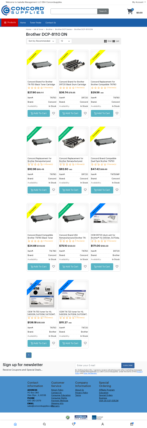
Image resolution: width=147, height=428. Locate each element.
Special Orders (106, 395)
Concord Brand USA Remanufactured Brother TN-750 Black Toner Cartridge (72, 238)
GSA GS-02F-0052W (108, 401)
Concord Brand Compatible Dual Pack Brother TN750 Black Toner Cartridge (103, 161)
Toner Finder (35, 23)
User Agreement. (90, 373)
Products (10, 22)
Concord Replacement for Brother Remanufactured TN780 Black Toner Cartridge (41, 161)
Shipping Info (57, 404)
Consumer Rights (59, 398)
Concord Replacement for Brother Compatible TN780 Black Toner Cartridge (103, 84)
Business (103, 398)
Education (103, 393)
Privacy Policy (81, 393)
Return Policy (57, 390)
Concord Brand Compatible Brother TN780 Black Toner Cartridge (40, 238)
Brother (49, 29)
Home (23, 23)
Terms (78, 395)
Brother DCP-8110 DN (83, 29)
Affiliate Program (107, 390)
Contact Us (50, 23)
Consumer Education (61, 395)
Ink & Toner (38, 29)
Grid (108, 41)
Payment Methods (59, 401)
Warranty (55, 406)
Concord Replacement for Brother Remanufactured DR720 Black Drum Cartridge (72, 161)
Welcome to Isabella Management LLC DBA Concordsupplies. (34, 2)
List (115, 41)
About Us (79, 390)
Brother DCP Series (63, 29)
